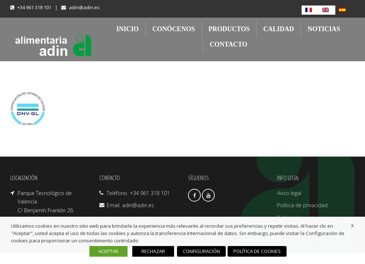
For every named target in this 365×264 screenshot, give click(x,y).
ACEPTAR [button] (109, 251)
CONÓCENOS (173, 29)
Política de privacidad (302, 205)
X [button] (352, 225)
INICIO (128, 29)
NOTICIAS (323, 29)
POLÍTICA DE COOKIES (256, 251)
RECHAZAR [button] (153, 251)
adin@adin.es (84, 7)
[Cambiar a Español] (343, 10)
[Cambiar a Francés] (310, 10)
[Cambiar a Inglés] (326, 10)
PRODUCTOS (229, 29)
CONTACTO (228, 44)
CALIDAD (278, 29)
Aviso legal (289, 193)
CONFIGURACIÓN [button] (201, 251)
